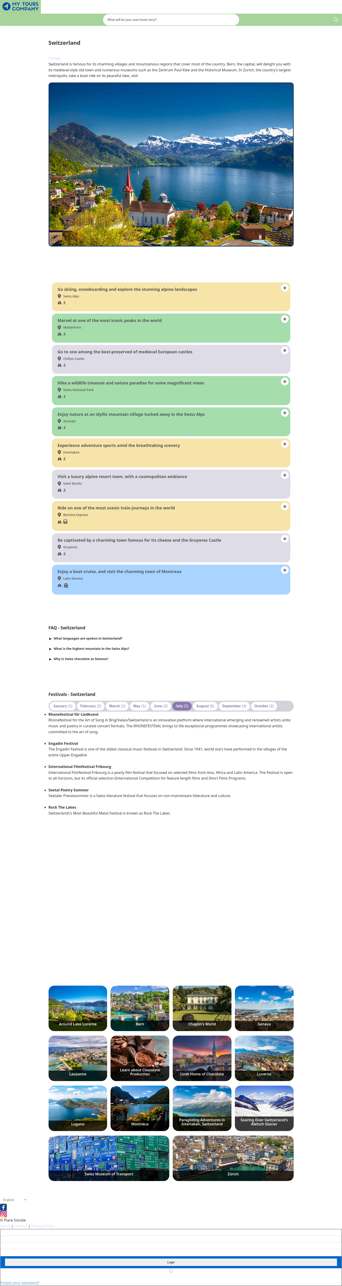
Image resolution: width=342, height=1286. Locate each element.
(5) (182, 706)
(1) (62, 706)
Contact (20, 1226)
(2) (90, 706)
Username (7, 1232)
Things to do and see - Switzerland (85, 276)
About (5, 1226)
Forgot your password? (19, 1282)
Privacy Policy (42, 1226)
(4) (234, 706)
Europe (55, 58)
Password (7, 1246)
